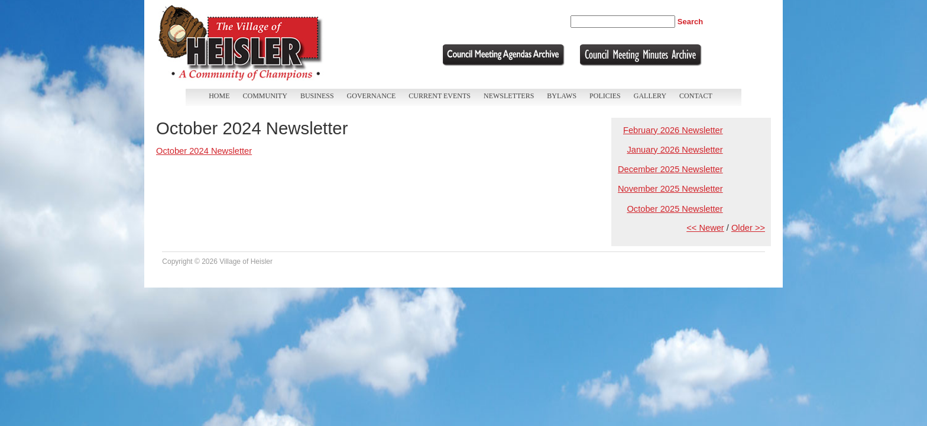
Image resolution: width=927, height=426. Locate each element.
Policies (605, 96)
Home (219, 96)
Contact (695, 96)
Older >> (748, 228)
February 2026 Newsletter (673, 130)
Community (265, 96)
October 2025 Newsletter (674, 209)
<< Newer (705, 228)
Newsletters (509, 96)
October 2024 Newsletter (204, 151)
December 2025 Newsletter (670, 169)
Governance (371, 96)
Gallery (650, 96)
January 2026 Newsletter (674, 149)
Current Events (440, 96)
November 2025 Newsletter (670, 188)
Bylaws (561, 96)
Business (317, 96)
